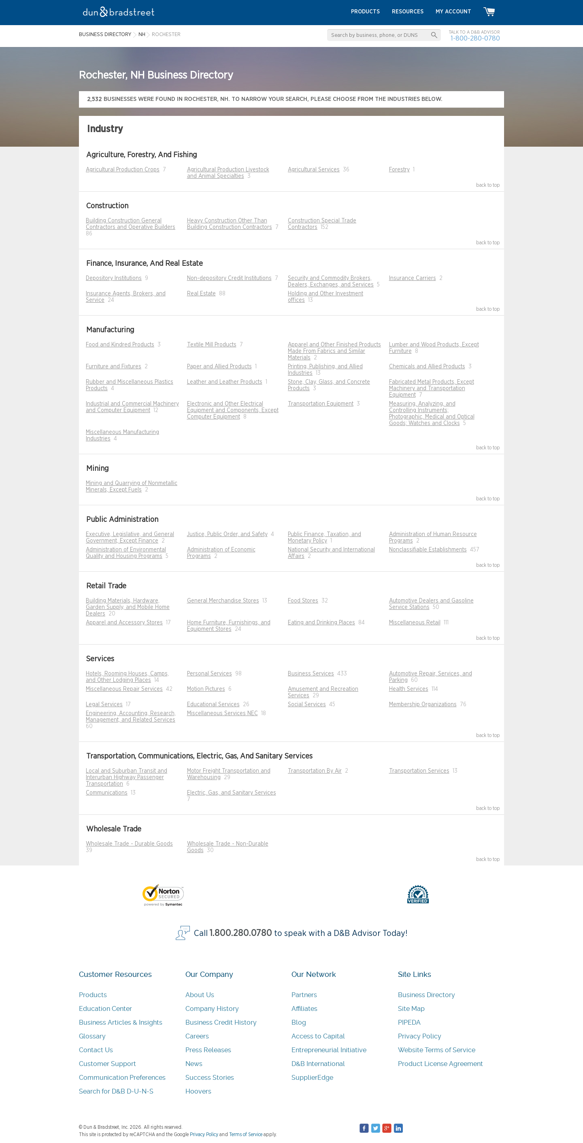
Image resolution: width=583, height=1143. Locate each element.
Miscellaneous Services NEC (222, 713)
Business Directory (426, 995)
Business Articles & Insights (120, 1022)
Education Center (105, 1009)
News (193, 1064)
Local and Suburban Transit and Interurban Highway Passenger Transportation (126, 777)
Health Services (408, 689)
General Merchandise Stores (223, 601)
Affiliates (304, 1009)
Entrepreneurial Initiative (329, 1050)
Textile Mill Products (211, 345)
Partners (304, 995)
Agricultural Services (314, 170)
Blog (299, 1022)
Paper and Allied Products (219, 367)
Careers (197, 1036)
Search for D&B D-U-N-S (116, 1091)
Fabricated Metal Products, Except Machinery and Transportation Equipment (431, 388)
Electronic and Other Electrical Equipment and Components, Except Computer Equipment (233, 410)
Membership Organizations (423, 704)
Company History (212, 1009)
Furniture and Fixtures (113, 367)
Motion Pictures (206, 689)
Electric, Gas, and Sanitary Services (231, 793)
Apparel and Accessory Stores (124, 623)
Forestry (399, 170)
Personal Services (209, 674)
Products (93, 995)
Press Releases (208, 1050)
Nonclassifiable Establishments (428, 550)
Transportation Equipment (320, 404)
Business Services (311, 674)
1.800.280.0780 (241, 933)
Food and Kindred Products (120, 345)
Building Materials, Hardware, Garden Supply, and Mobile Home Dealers (128, 607)
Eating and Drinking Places (321, 623)
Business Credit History (221, 1022)
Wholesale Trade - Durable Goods (129, 844)
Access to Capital (318, 1036)
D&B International (318, 1064)
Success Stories (209, 1077)
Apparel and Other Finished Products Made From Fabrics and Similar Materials (334, 351)
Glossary (92, 1036)
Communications (107, 793)
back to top (488, 185)
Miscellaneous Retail (414, 623)
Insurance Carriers (412, 278)
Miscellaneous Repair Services (124, 689)
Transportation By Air (315, 771)
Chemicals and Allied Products (427, 367)
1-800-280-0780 (475, 38)
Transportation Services (419, 771)
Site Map (411, 1009)
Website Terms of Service (436, 1050)
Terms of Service (245, 1134)
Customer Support (107, 1064)
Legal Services (104, 704)
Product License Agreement (440, 1064)
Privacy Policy (419, 1036)
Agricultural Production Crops (123, 170)
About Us (199, 995)
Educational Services (213, 704)
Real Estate (201, 294)
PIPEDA (409, 1022)
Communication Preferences (122, 1077)
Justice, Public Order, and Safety (227, 534)
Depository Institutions (114, 278)
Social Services (307, 704)
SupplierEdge (312, 1077)
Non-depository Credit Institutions (229, 278)
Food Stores (303, 601)
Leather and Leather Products (224, 382)
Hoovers (198, 1091)
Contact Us (96, 1050)
